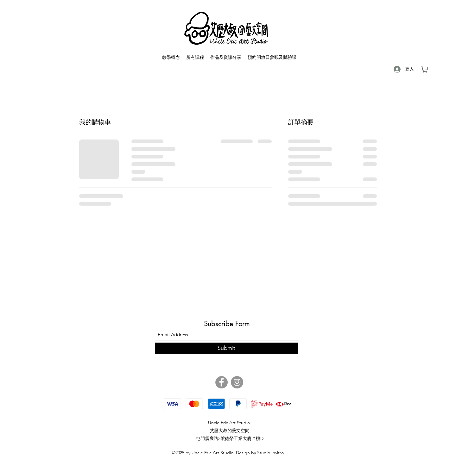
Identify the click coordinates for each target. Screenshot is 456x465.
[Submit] (226, 348)
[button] (425, 69)
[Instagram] (237, 382)
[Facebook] (221, 382)
